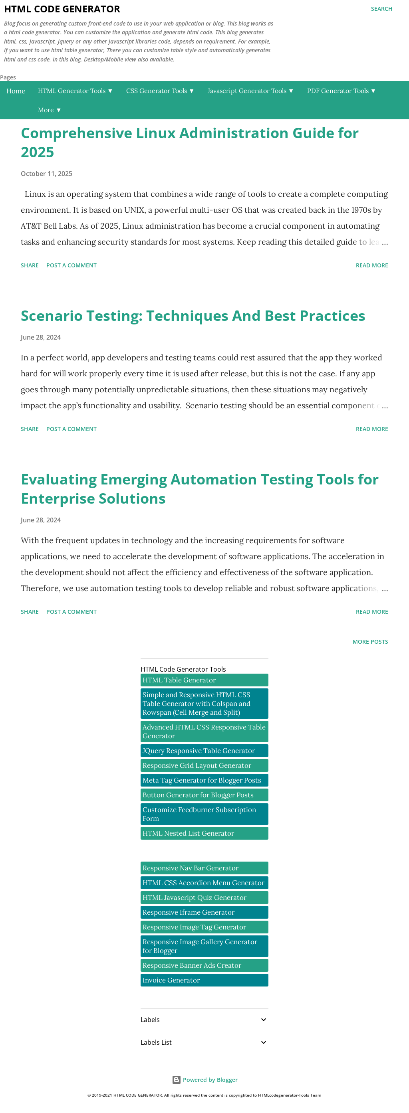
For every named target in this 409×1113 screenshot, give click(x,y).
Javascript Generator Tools (251, 91)
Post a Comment (71, 265)
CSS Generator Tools (160, 91)
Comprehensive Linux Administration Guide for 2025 (190, 142)
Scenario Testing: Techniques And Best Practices (193, 315)
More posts (370, 641)
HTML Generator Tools (75, 91)
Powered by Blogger (205, 1079)
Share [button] (30, 265)
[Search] (382, 9)
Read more (372, 265)
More (50, 110)
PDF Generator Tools (342, 91)
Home (15, 91)
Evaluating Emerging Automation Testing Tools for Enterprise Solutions (200, 488)
